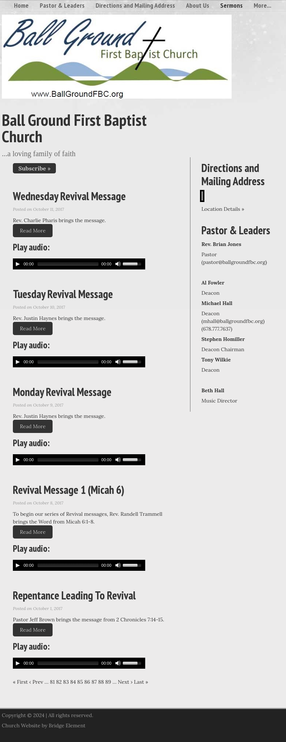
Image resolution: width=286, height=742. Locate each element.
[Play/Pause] (18, 264)
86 (87, 682)
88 (101, 682)
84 (73, 682)
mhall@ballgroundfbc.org (233, 321)
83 (66, 682)
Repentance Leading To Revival (74, 595)
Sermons (231, 5)
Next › (125, 682)
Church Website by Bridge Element (43, 725)
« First (20, 682)
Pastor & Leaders (62, 5)
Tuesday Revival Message (63, 294)
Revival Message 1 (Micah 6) (68, 489)
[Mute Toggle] (118, 264)
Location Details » (222, 209)
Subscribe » (34, 168)
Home (21, 5)
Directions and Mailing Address (135, 5)
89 (108, 682)
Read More (33, 230)
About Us (197, 5)
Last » (141, 682)
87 (94, 682)
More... (262, 5)
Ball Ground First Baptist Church (74, 128)
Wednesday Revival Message (69, 196)
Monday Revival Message (62, 392)
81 (52, 682)
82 (58, 682)
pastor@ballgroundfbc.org (234, 262)
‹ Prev (36, 682)
